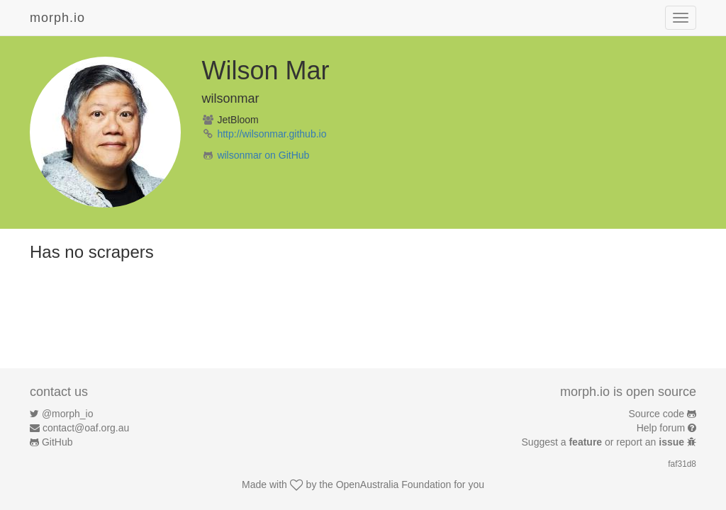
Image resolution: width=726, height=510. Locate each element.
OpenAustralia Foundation (394, 484)
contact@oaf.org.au (86, 428)
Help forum (661, 428)
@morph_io (68, 413)
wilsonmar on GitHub (263, 155)
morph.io (57, 18)
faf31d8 (682, 464)
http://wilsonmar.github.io (271, 134)
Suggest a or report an (604, 442)
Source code (657, 413)
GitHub (57, 442)
